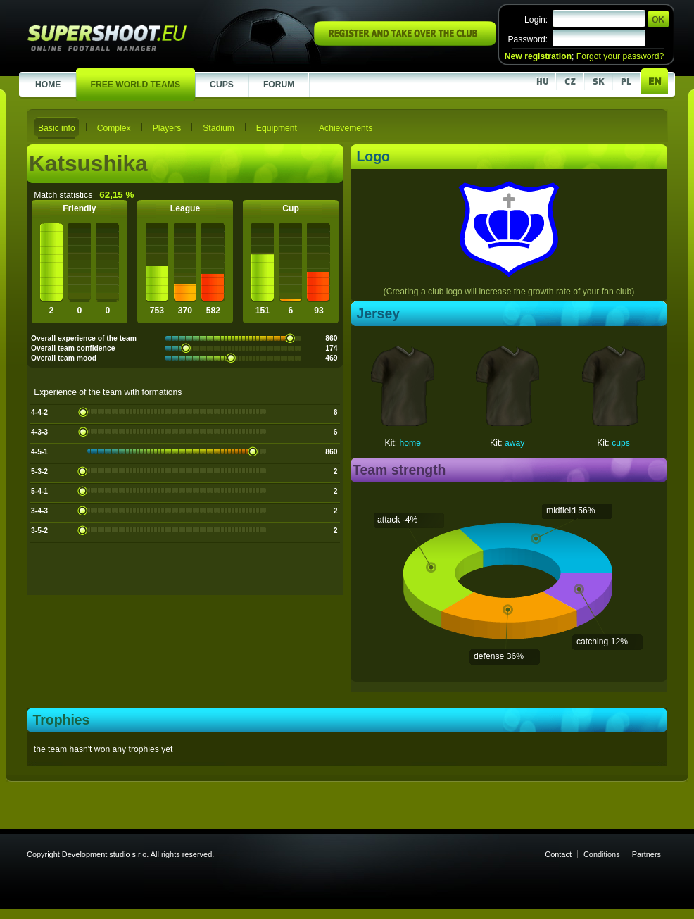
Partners (646, 854)
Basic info (56, 128)
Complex (114, 128)
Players (167, 128)
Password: (527, 39)
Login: (536, 20)
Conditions (601, 854)
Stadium (218, 128)
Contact (558, 854)
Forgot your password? (620, 56)
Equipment (276, 128)
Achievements (345, 128)
